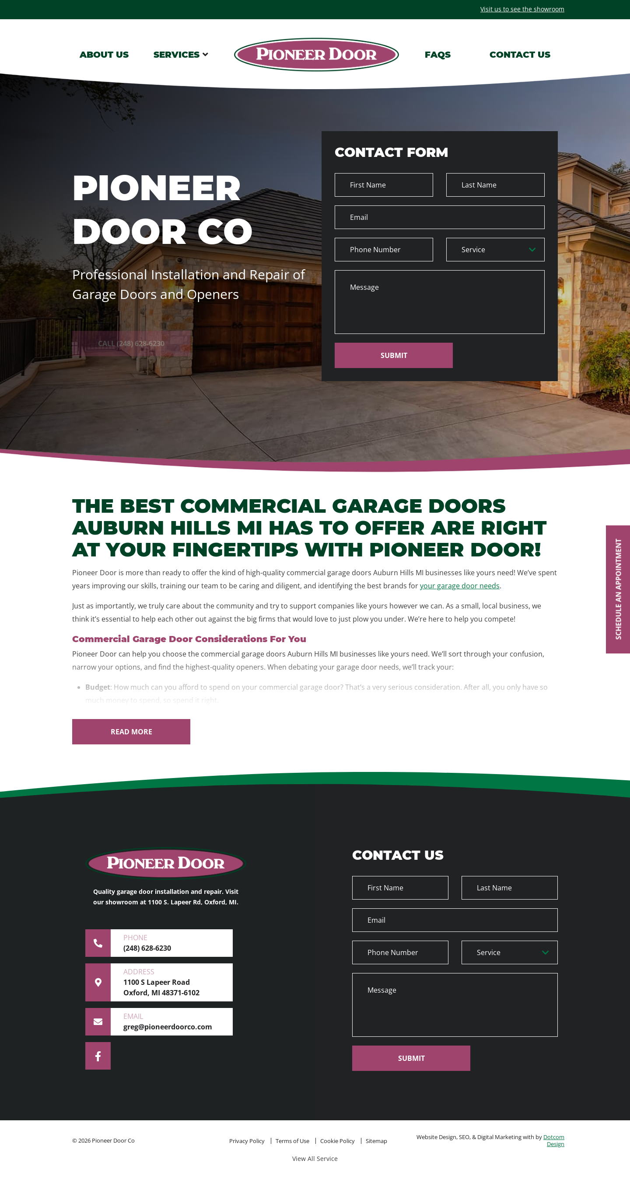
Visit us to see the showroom (522, 9)
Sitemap (376, 1141)
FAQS (438, 54)
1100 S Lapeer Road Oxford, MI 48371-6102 (152, 982)
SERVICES (177, 54)
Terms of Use (292, 1141)
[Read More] (131, 731)
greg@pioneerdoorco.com (152, 1022)
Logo (317, 54)
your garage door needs (460, 586)
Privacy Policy (247, 1141)
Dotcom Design (553, 1140)
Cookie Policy (337, 1141)
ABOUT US (104, 54)
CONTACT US (520, 54)
